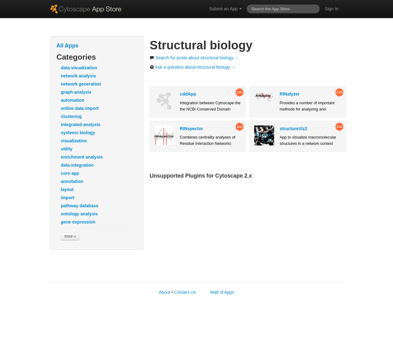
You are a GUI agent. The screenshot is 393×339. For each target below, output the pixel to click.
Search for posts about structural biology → (194, 57)
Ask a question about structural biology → (192, 67)
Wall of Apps (222, 292)
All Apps (67, 45)
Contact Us (185, 292)
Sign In (331, 8)
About (164, 292)
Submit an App (225, 8)
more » (70, 236)
